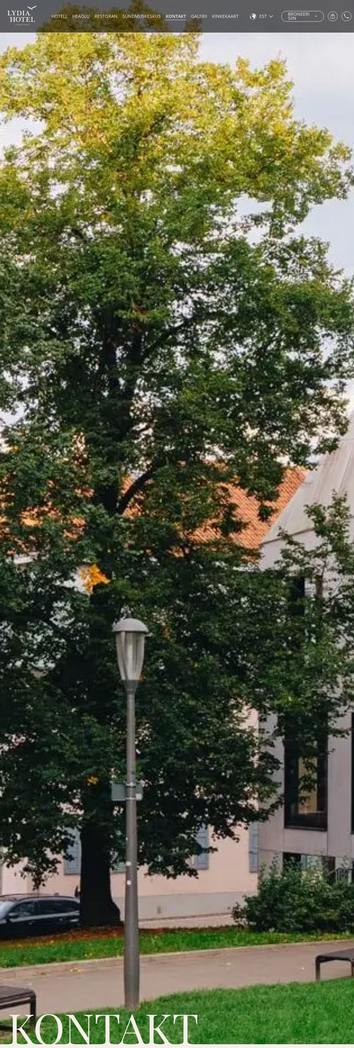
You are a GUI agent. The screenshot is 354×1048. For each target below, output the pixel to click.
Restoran (106, 16)
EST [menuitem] (263, 16)
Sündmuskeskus (141, 16)
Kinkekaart (225, 16)
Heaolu (81, 16)
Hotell (59, 16)
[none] (266, 16)
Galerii (199, 16)
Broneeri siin (302, 16)
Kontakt (176, 16)
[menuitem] (266, 16)
